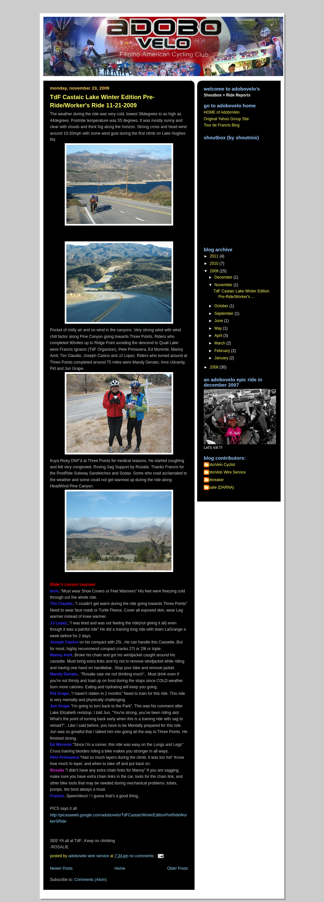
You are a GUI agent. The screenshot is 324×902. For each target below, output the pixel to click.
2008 (215, 367)
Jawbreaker (214, 480)
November (224, 285)
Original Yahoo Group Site (226, 119)
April (219, 335)
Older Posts (177, 868)
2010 (215, 263)
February (223, 350)
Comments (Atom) (90, 879)
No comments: (142, 856)
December (224, 277)
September (225, 313)
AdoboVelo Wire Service (225, 472)
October (222, 306)
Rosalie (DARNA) (219, 487)
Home (120, 868)
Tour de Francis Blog (222, 125)
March (220, 343)
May (219, 328)
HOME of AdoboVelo (222, 112)
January (222, 358)
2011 (215, 256)
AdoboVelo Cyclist (219, 464)
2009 (215, 271)
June (219, 320)
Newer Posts (61, 868)
